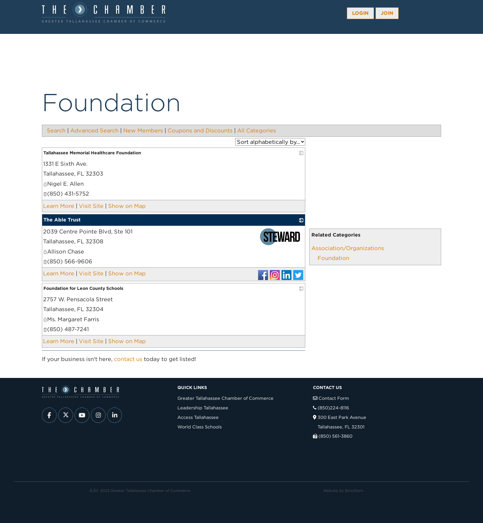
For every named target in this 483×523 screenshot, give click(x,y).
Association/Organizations (347, 248)
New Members (143, 130)
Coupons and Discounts (200, 130)
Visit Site (91, 206)
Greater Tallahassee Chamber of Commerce (225, 398)
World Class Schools (199, 426)
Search (56, 130)
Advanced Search (94, 130)
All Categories (256, 130)
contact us (128, 359)
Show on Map (127, 206)
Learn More (58, 206)
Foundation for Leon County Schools (83, 288)
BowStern (354, 490)
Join (387, 13)
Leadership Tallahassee (202, 407)
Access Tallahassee (198, 417)
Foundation (333, 258)
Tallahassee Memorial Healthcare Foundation (92, 152)
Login (360, 13)
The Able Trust (62, 220)
